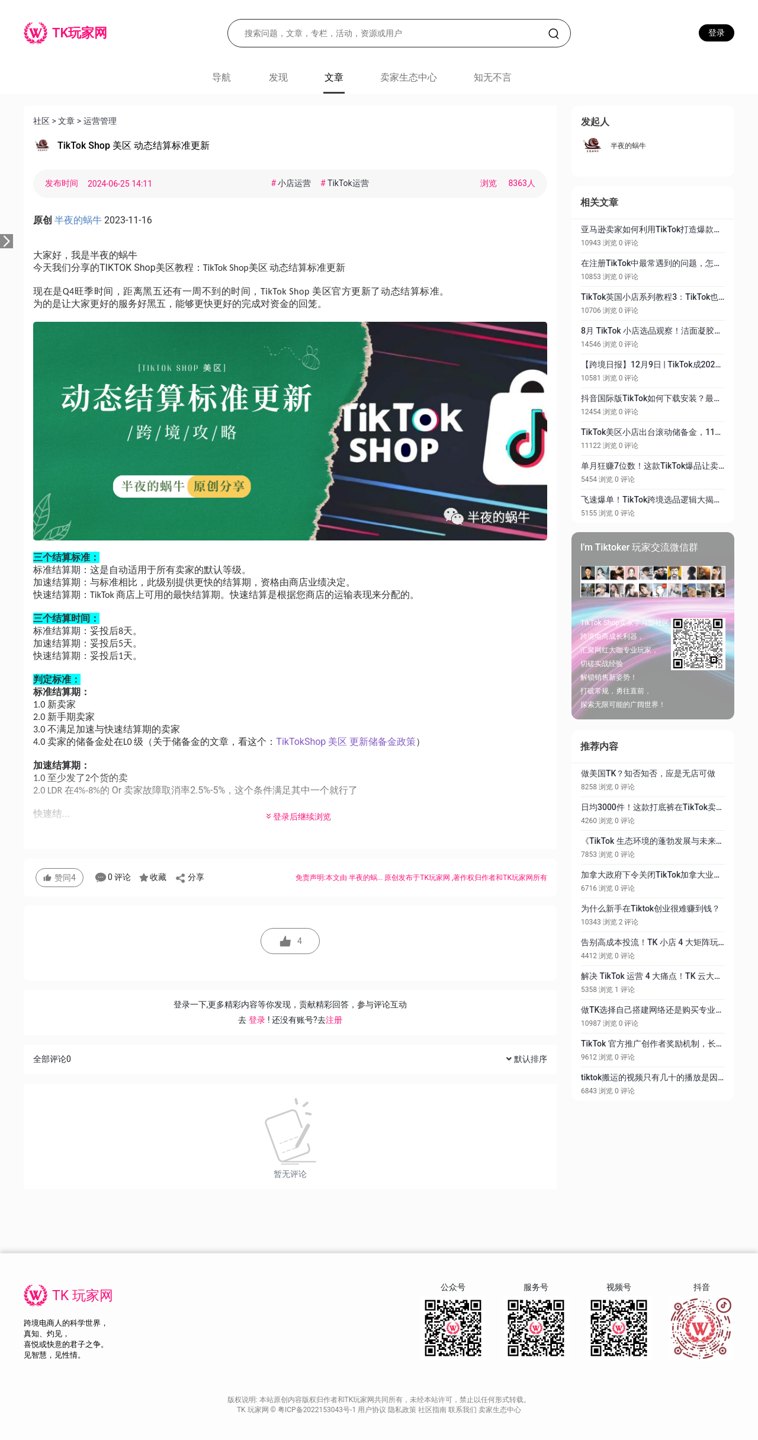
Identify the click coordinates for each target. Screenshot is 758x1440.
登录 (716, 32)
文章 (66, 121)
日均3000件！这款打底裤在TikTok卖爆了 (657, 807)
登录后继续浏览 (298, 816)
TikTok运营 (344, 183)
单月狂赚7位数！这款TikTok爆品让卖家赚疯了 (666, 466)
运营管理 (100, 121)
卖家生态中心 (408, 77)
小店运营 (292, 183)
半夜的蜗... (366, 877)
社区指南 (433, 1410)
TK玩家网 (435, 877)
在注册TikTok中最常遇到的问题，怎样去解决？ (668, 263)
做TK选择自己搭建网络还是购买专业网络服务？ (669, 1010)
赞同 (59, 878)
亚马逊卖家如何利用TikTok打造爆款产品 (655, 229)
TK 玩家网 (82, 1296)
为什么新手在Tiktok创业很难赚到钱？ (650, 908)
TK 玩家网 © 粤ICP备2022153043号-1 (297, 1410)
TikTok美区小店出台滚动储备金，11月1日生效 (667, 432)
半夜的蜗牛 (628, 146)
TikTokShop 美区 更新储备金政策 (346, 741)
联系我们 (463, 1410)
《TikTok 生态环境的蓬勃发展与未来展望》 (661, 841)
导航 (221, 77)
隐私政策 (403, 1410)
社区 (41, 121)
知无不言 (493, 77)
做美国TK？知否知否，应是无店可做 (648, 773)
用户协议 (373, 1410)
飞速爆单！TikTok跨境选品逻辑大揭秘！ (655, 499)
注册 (334, 1020)
